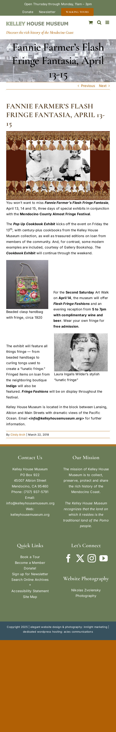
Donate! (30, 568)
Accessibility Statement (30, 591)
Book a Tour (30, 557)
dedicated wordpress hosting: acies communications (58, 631)
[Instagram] (92, 558)
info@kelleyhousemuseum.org (30, 503)
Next (102, 86)
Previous (88, 86)
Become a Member (30, 563)
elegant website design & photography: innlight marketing (68, 627)
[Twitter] (80, 558)
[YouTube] (103, 558)
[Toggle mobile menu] (107, 22)
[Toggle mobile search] (99, 22)
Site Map (30, 597)
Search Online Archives (29, 580)
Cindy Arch (18, 434)
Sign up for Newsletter (30, 574)
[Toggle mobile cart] (91, 22)
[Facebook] (68, 558)
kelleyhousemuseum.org (30, 514)
